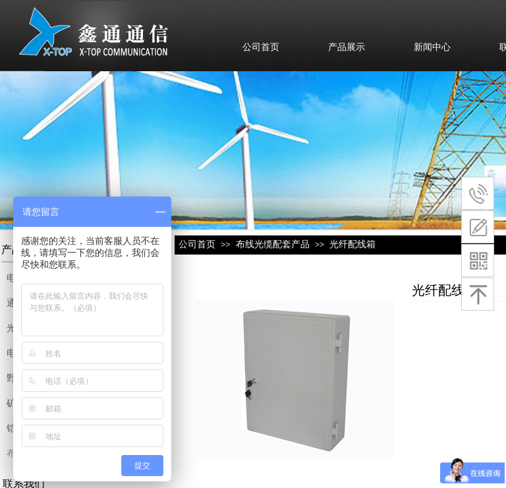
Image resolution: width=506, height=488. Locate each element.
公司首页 (260, 47)
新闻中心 (432, 47)
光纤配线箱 (352, 244)
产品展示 (346, 47)
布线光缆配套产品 (273, 244)
